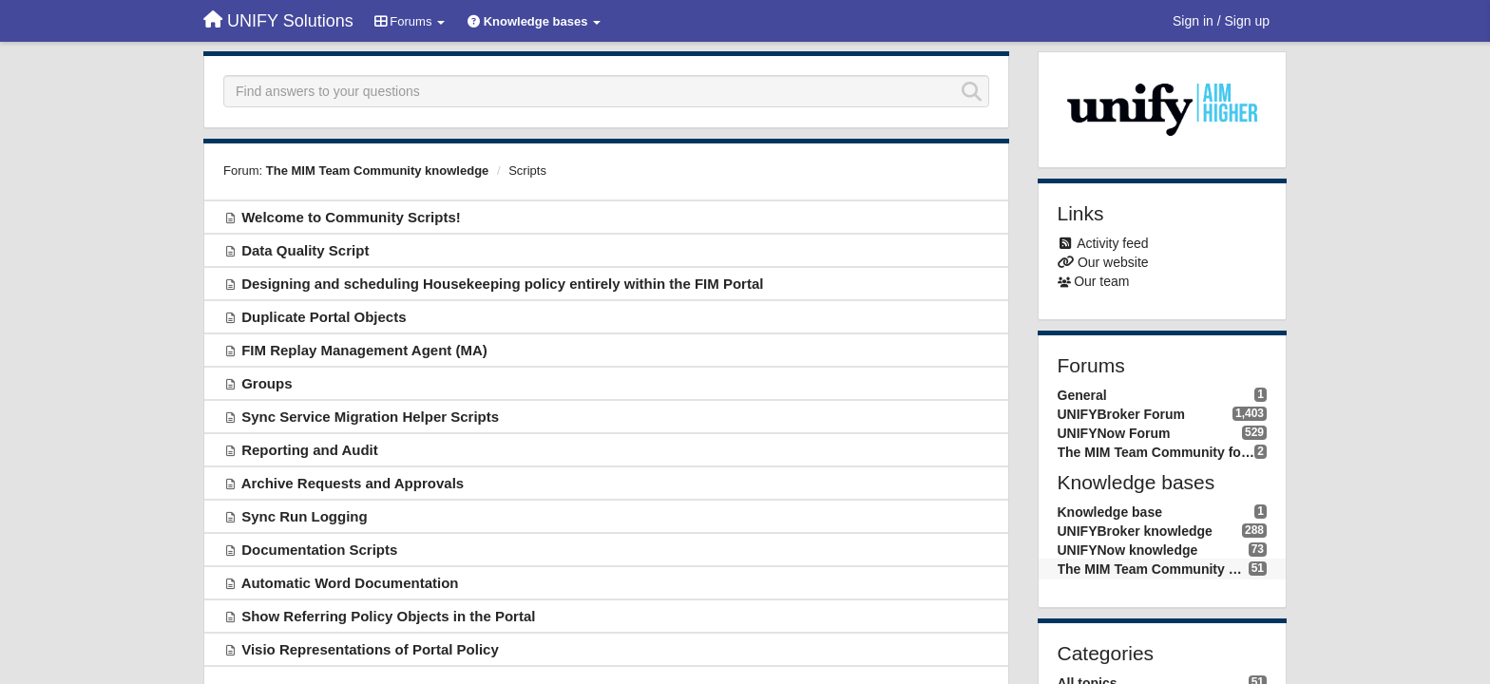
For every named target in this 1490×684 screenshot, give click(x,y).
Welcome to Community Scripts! (351, 217)
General (1082, 395)
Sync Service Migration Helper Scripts (370, 416)
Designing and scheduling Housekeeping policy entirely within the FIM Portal (502, 284)
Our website (1113, 262)
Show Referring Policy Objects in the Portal (388, 616)
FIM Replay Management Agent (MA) (364, 350)
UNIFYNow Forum (1114, 433)
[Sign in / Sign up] (1221, 21)
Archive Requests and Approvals (353, 483)
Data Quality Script (305, 250)
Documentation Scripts (319, 550)
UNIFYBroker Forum (1122, 414)
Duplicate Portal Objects (323, 317)
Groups (266, 383)
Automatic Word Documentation (350, 583)
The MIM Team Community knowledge (377, 170)
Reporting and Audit (309, 450)
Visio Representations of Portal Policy (370, 649)
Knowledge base (1110, 512)
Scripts (527, 170)
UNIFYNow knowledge (1128, 550)
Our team (1101, 281)
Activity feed (1112, 243)
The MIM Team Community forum (1156, 452)
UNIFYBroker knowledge (1135, 531)
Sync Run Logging (304, 516)
